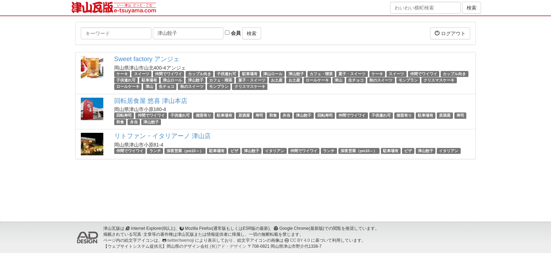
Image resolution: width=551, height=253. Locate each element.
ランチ (155, 151)
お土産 (277, 80)
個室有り (203, 115)
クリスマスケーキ (438, 80)
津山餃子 (296, 74)
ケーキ (122, 74)
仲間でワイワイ (168, 74)
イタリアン (274, 151)
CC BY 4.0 (300, 240)
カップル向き (199, 74)
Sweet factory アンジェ (147, 59)
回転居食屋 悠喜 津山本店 (150, 100)
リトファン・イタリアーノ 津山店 (162, 136)
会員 (233, 33)
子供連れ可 (226, 74)
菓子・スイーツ (351, 74)
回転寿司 (124, 115)
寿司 (259, 115)
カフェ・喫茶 (321, 74)
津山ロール (273, 74)
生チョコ (356, 80)
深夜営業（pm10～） (185, 151)
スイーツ (141, 74)
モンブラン (408, 80)
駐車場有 (250, 74)
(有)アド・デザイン (228, 246)
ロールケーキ (317, 80)
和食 (273, 115)
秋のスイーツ (381, 80)
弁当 (286, 115)
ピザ (234, 151)
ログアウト (450, 33)
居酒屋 (244, 115)
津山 (338, 80)
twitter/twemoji (180, 240)
